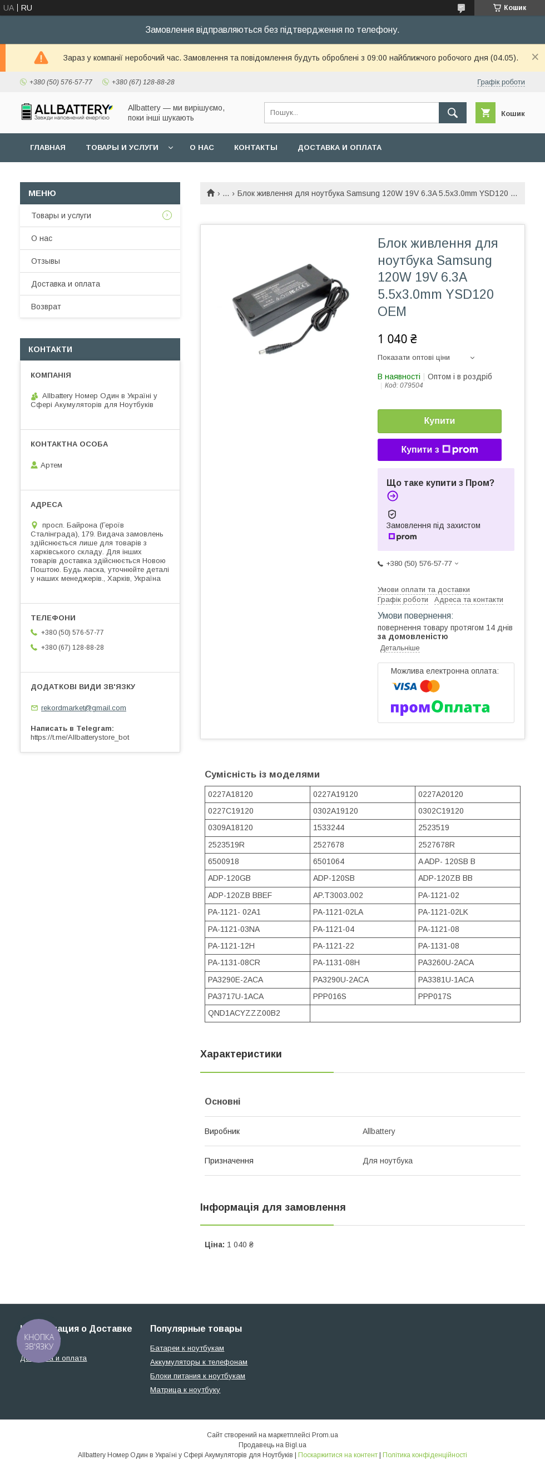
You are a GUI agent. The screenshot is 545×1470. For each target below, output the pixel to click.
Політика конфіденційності (425, 1455)
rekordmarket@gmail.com (83, 708)
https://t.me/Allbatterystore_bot (80, 737)
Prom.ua (325, 1435)
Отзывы (45, 261)
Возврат (46, 306)
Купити (439, 420)
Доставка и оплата (340, 147)
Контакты (256, 147)
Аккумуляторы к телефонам (198, 1362)
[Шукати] (453, 112)
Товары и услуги (122, 147)
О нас (202, 147)
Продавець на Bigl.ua (272, 1445)
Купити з (439, 450)
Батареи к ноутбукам (187, 1348)
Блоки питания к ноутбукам (197, 1376)
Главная (48, 147)
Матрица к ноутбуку (185, 1390)
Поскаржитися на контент (338, 1455)
